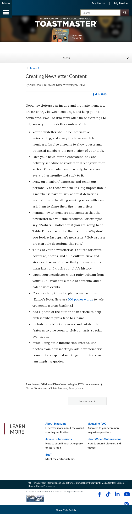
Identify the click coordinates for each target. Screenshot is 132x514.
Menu (66, 59)
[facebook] (93, 96)
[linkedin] (99, 96)
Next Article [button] (87, 403)
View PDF (76, 40)
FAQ (28, 485)
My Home (98, 3)
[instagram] (105, 96)
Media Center (108, 485)
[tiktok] (96, 96)
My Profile (121, 3)
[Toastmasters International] (22, 9)
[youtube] (102, 96)
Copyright (95, 485)
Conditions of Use (56, 485)
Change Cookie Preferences (41, 488)
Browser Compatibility (78, 485)
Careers (120, 485)
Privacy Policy (39, 485)
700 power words (80, 301)
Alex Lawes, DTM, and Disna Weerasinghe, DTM (57, 86)
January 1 (34, 70)
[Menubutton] (6, 9)
